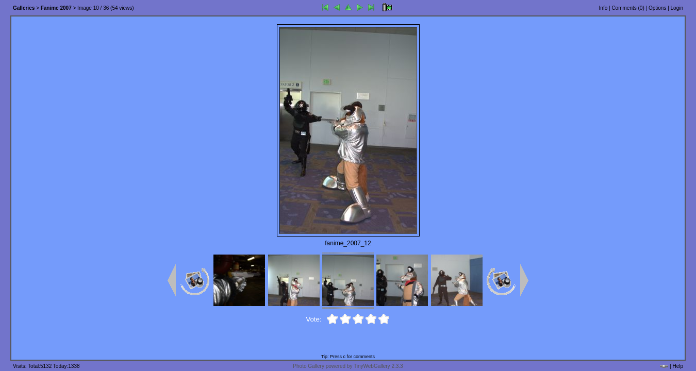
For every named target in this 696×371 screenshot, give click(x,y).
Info (603, 8)
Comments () (627, 8)
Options (657, 8)
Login (677, 8)
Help (677, 366)
